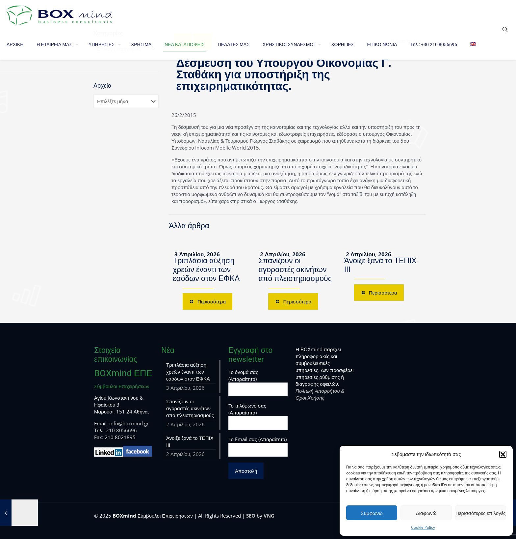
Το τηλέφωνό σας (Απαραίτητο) (258, 416)
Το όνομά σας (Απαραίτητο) (258, 382)
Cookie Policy (423, 527)
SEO (250, 515)
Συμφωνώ (372, 513)
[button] (503, 454)
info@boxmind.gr (129, 423)
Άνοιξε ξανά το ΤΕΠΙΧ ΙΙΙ (190, 441)
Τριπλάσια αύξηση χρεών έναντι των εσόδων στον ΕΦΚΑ (206, 269)
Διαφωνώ (426, 513)
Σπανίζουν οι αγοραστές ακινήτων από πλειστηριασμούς (294, 269)
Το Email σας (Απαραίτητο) (258, 446)
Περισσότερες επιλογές (480, 513)
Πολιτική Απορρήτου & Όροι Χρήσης (320, 394)
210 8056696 (121, 430)
